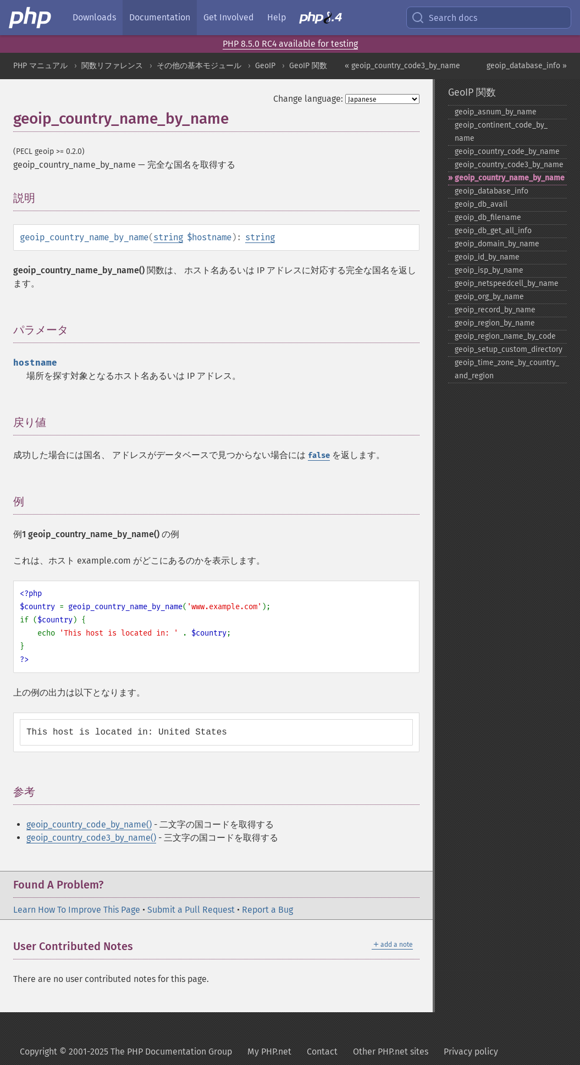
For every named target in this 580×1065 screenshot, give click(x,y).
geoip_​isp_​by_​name (489, 270)
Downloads (94, 17)
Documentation (159, 17)
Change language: (308, 98)
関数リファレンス (112, 65)
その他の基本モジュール (199, 65)
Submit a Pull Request (191, 909)
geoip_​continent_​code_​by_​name (501, 131)
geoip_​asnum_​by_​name (496, 112)
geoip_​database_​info (491, 191)
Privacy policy (471, 1051)
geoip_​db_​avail (481, 204)
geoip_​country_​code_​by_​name (507, 151)
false (319, 455)
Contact (322, 1051)
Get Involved (228, 17)
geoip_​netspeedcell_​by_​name (507, 283)
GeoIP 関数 (308, 65)
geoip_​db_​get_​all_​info (493, 230)
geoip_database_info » (527, 65)
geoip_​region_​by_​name (495, 323)
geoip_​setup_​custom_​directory (508, 349)
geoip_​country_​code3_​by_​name (509, 164)
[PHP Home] (31, 17)
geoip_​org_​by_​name (489, 296)
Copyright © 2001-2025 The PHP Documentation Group (126, 1051)
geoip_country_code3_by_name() (91, 837)
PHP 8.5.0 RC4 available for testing (290, 43)
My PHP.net (269, 1051)
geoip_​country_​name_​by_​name (510, 178)
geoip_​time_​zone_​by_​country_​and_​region (507, 369)
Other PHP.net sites (390, 1051)
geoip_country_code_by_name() (89, 824)
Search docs (444, 17)
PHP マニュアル (40, 65)
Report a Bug (267, 909)
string (168, 237)
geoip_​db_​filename (488, 217)
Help (276, 17)
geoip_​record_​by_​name (495, 309)
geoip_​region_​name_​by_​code (505, 336)
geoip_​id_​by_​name (487, 257)
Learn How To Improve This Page (76, 909)
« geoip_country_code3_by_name (402, 65)
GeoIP (265, 65)
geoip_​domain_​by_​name (497, 244)
